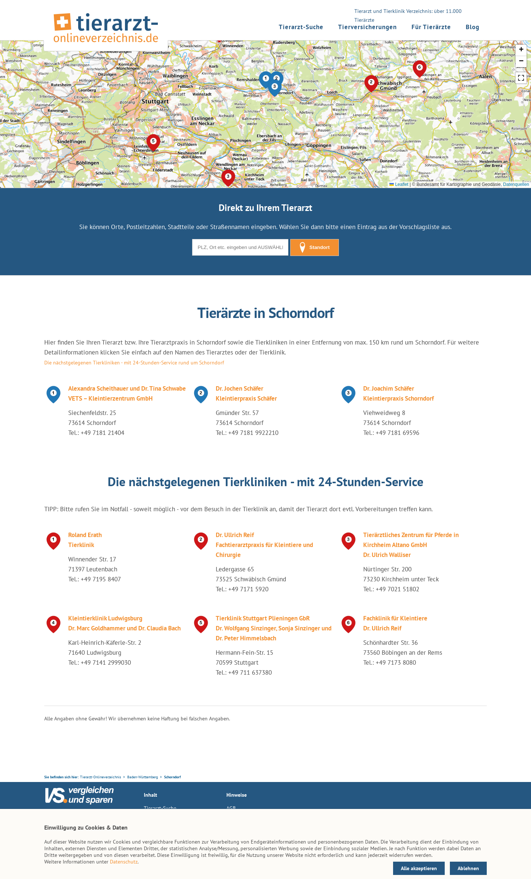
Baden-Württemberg (142, 777)
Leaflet (398, 184)
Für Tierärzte (431, 27)
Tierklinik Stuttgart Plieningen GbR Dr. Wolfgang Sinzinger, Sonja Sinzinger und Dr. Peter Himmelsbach (274, 628)
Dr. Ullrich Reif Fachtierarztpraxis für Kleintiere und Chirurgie (264, 545)
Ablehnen (468, 868)
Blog (472, 27)
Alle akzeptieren (419, 868)
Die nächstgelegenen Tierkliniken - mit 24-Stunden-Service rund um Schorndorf (134, 362)
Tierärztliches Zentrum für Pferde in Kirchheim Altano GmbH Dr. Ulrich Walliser (411, 545)
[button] (275, 88)
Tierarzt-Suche (301, 27)
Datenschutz (124, 861)
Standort (314, 247)
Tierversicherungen (367, 27)
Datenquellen (516, 184)
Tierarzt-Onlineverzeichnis (100, 777)
